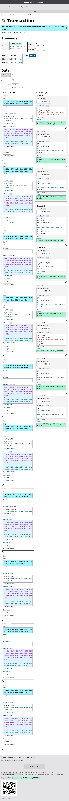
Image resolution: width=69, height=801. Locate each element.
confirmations (20, 46)
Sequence (6, 150)
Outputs (39, 92)
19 (4, 569)
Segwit (32, 55)
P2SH (42, 346)
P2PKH (42, 236)
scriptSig (6, 113)
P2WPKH (9, 275)
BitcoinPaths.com (18, 760)
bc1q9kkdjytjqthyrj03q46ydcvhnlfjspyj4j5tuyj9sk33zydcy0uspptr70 (51, 123)
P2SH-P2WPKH (11, 123)
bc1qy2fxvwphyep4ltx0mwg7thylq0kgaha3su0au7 (51, 387)
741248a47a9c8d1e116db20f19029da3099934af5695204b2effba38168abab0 (18, 103)
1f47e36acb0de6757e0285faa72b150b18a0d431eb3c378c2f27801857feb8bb (18, 495)
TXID (4, 99)
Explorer (4, 15)
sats (48, 99)
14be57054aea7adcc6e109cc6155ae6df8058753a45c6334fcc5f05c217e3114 (18, 692)
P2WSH (42, 117)
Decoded (6, 75)
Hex (13, 75)
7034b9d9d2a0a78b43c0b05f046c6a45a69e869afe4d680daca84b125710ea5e (18, 366)
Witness (5, 126)
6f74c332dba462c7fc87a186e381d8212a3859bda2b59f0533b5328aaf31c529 (18, 237)
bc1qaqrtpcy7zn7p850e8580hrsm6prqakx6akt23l (51, 160)
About (3, 757)
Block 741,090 (16, 44)
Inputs (5, 92)
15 (4, 109)
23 (4, 177)
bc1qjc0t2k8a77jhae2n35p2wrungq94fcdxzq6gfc (51, 197)
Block (12, 15)
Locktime (5, 85)
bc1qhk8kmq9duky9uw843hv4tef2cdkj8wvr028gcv (51, 277)
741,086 (20, 87)
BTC (44, 99)
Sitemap (20, 757)
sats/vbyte (18, 62)
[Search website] (34, 7)
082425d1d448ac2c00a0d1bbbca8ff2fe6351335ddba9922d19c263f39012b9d (18, 630)
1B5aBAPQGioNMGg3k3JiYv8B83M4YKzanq (50, 240)
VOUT (5, 106)
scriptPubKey (41, 106)
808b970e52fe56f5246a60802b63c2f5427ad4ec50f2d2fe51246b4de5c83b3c (18, 299)
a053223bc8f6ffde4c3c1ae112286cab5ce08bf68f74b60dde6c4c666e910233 (18, 170)
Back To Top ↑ (34, 766)
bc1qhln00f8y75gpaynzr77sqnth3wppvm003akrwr (51, 424)
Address (31, 15)
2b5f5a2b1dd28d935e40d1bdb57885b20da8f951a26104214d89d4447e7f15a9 (18, 563)
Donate (11, 757)
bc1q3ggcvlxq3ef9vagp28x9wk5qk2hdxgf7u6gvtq (51, 314)
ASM (11, 113)
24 (4, 434)
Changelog (30, 757)
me (29, 774)
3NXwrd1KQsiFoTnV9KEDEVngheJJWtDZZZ (50, 351)
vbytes (19, 59)
